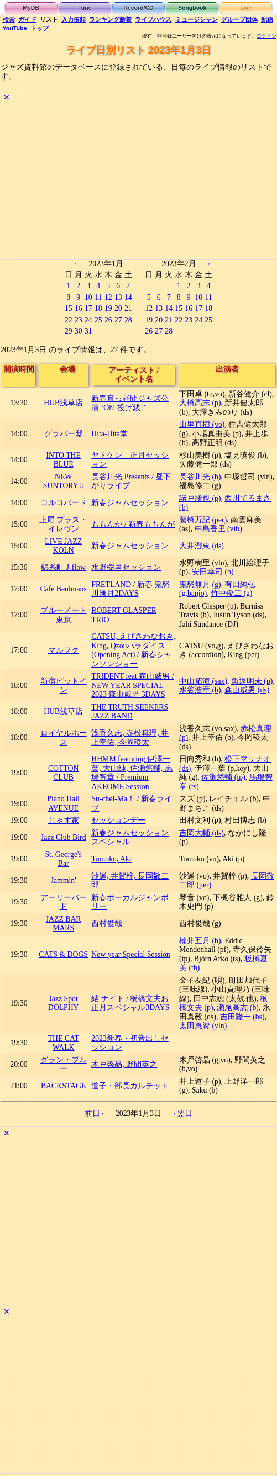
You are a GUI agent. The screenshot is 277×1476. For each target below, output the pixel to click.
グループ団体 (239, 19)
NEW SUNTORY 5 (63, 481)
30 (78, 331)
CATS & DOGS (63, 954)
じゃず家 (63, 820)
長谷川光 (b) (200, 477)
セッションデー (118, 820)
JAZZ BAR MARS (63, 924)
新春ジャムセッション (130, 503)
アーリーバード (63, 902)
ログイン (266, 36)
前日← (96, 1113)
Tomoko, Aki (111, 859)
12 (108, 297)
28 (128, 320)
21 (128, 308)
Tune (84, 7)
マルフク (63, 650)
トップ (39, 28)
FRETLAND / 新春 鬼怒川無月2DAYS (130, 589)
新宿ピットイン (63, 686)
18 (98, 308)
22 (68, 320)
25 (98, 320)
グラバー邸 (63, 434)
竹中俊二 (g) (231, 593)
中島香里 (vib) (218, 529)
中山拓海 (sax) (203, 681)
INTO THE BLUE (63, 460)
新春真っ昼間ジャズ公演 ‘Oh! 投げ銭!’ (130, 403)
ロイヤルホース (63, 738)
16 (78, 308)
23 (78, 320)
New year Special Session (130, 954)
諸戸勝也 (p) (200, 498)
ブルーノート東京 (63, 615)
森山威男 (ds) (246, 690)
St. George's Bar (63, 859)
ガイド (27, 19)
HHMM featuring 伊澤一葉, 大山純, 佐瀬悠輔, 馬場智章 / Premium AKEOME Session (132, 773)
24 (88, 320)
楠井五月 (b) (200, 941)
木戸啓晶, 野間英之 (124, 1064)
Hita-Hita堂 (109, 434)
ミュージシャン (196, 19)
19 (108, 308)
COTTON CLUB (63, 773)
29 (68, 331)
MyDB (31, 7)
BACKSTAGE (63, 1086)
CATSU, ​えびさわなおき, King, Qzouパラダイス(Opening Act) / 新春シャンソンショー (133, 650)
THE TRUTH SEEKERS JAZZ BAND (129, 712)
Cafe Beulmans (63, 589)
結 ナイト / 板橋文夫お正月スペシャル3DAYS (130, 1003)
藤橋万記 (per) (203, 520)
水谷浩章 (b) (200, 690)
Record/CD (138, 7)
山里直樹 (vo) (201, 424)
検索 (9, 19)
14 (128, 297)
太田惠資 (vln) (203, 1026)
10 (88, 297)
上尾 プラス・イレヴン (63, 524)
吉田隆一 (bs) (242, 1017)
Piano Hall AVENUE (63, 803)
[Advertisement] (138, 181)
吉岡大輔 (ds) (201, 833)
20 (118, 308)
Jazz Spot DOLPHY (63, 1003)
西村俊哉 (106, 923)
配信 (267, 19)
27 (118, 320)
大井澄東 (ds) (201, 546)
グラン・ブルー (63, 1064)
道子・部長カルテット (130, 1086)
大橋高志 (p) (200, 403)
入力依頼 (73, 19)
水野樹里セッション (126, 567)
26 (108, 320)
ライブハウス (153, 19)
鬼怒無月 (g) (200, 584)
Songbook (192, 7)
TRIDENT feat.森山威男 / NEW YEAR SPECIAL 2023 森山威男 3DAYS (132, 685)
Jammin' (63, 880)
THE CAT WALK (63, 1043)
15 (68, 308)
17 (88, 308)
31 (88, 331)
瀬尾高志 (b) (237, 1007)
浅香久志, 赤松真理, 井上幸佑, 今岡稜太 (130, 738)
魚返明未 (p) (252, 681)
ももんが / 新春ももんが (133, 524)
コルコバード (63, 503)
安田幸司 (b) (212, 572)
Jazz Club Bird (63, 837)
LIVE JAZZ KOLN (63, 546)
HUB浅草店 (63, 403)
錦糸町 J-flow (63, 567)
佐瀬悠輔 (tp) (223, 777)
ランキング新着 (110, 19)
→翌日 (180, 1113)
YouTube (15, 28)
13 (118, 297)
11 (98, 297)
